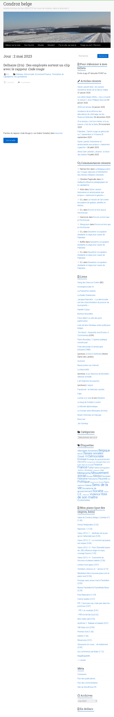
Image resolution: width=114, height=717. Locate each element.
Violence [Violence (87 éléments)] (95, 494)
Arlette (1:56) (83, 636)
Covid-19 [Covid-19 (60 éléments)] (83, 456)
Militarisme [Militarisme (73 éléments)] (84, 473)
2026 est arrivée (84, 107)
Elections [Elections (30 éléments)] (82, 462)
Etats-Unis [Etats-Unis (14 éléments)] (106, 462)
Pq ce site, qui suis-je (67, 45)
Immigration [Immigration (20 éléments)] (105, 468)
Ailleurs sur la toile (12, 45)
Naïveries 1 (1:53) (85, 529)
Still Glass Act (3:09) (86, 627)
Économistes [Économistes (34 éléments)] (84, 500)
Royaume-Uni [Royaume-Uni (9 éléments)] (94, 482)
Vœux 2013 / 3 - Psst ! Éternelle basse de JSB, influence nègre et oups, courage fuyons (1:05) (94, 550)
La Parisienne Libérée (87, 291)
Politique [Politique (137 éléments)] (84, 481)
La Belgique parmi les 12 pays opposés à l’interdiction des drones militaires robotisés (94, 172)
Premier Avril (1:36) (86, 632)
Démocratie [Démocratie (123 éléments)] (96, 456)
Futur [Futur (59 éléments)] (91, 467)
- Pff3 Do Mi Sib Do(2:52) (88, 615)
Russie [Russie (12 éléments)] (101, 482)
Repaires (101, 398)
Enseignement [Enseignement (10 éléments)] (91, 462)
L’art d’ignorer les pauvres (88, 381)
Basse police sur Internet (88, 365)
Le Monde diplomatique (88, 406)
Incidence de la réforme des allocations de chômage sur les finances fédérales (91, 114)
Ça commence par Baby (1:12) (91, 651)
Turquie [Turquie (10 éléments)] (106, 491)
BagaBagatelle (84, 656)
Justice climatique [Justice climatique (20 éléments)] (85, 470)
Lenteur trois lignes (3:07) (88, 565)
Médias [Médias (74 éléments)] (97, 476)
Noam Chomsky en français (89, 415)
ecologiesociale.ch (86, 287)
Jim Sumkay (83, 423)
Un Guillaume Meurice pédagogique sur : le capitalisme (93, 182)
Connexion (82, 674)
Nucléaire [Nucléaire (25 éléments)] (106, 476)
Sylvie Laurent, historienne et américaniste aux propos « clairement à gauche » (94, 144)
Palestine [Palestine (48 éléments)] (83, 478)
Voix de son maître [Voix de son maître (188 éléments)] (92, 495)
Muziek (41, 45)
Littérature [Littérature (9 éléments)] (96, 470)
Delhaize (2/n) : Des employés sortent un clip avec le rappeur (36, 67)
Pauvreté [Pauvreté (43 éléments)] (102, 478)
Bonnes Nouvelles (85, 314)
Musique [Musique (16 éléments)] (89, 476)
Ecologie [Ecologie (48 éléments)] (82, 459)
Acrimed (81, 361)
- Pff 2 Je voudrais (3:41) (88, 610)
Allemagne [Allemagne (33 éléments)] (82, 450)
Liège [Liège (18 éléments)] (102, 470)
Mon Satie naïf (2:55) (86, 619)
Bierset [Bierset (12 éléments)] (80, 454)
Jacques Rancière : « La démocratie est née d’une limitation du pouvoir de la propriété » (93, 302)
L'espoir (89, 385)
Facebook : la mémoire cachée (91, 389)
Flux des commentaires (88, 683)
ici (32, 133)
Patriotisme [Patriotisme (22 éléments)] (93, 479)
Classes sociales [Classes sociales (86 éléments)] (93, 453)
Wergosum (84, 224)
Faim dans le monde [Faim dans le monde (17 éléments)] (85, 465)
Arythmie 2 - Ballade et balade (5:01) (93, 623)
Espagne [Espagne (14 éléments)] (99, 462)
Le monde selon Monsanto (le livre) (92, 411)
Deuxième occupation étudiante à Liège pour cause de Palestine (92, 235)
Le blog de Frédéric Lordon (89, 402)
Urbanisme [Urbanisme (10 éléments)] (85, 495)
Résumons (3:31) (85, 640)
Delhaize (19, 74)
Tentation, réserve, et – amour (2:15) (93, 569)
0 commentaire (23, 82)
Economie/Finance (43, 74)
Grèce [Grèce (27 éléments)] (97, 467)
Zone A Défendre (94, 354)
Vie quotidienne (20, 77)
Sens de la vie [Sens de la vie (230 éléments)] (93, 486)
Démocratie (29, 74)
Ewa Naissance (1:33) (87, 595)
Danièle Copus (84, 309)
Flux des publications (86, 678)
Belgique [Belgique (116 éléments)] (104, 450)
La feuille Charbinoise (86, 295)
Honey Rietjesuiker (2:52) (88, 525)
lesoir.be (58, 133)
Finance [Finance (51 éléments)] (98, 464)
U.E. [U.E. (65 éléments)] (80, 494)
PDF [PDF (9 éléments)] (109, 479)
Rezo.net (81, 419)
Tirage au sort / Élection (90, 45)
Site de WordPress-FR (87, 687)
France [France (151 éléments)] (82, 467)
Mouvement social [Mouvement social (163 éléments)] (93, 474)
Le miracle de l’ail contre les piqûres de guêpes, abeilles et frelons (93, 202)
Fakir (80, 394)
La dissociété (83, 369)
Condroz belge (17, 4)
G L (7, 74)
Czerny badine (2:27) (86, 599)
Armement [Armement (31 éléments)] (93, 451)
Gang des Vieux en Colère (88, 282)
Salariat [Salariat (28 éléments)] (88, 485)
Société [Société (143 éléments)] (98, 491)
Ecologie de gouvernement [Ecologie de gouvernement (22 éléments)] (98, 459)
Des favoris (29, 45)
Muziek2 (51, 45)
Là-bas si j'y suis (84, 398)
